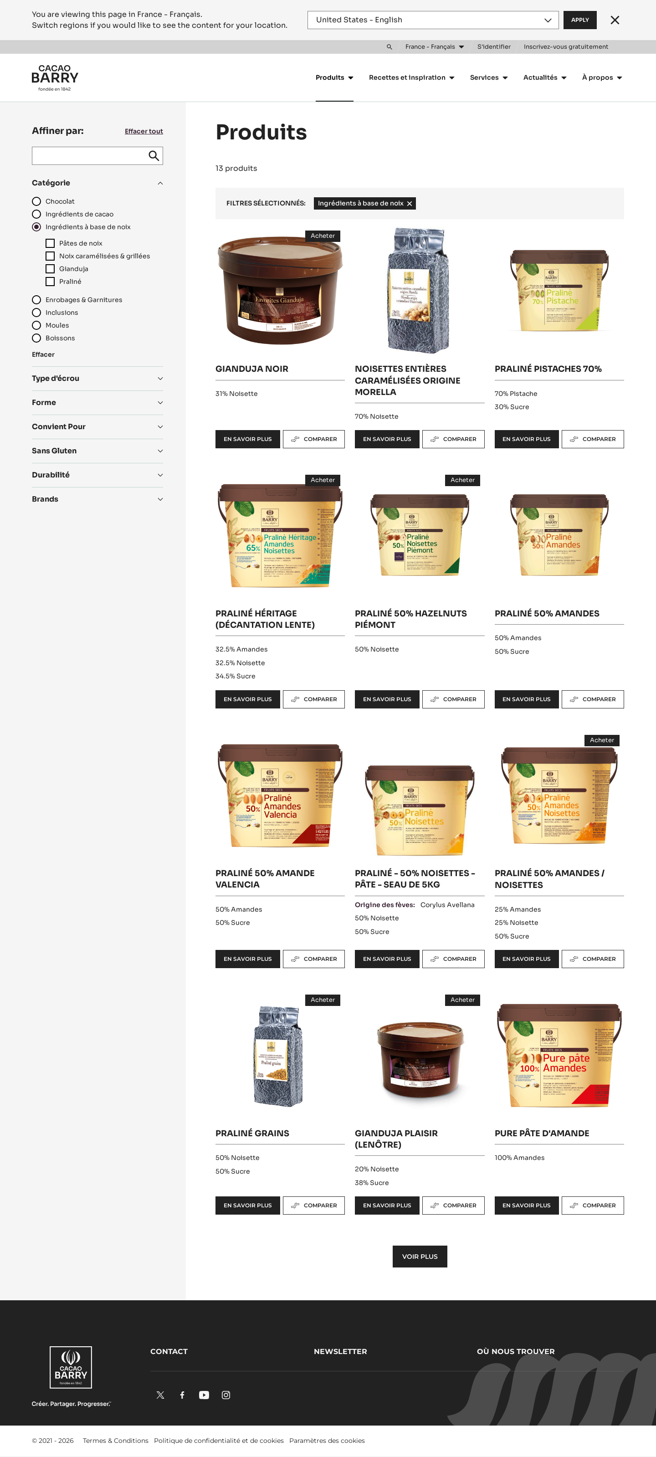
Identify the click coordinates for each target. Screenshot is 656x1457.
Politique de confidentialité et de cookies (219, 1440)
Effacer (43, 354)
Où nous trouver (516, 1351)
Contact (169, 1351)
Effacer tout (144, 131)
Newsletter (340, 1351)
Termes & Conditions (116, 1440)
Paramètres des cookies (327, 1440)
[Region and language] (433, 20)
